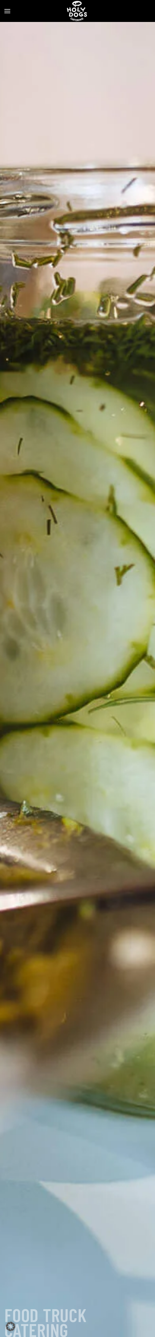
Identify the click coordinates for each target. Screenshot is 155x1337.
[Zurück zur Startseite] (77, 11)
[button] (7, 11)
